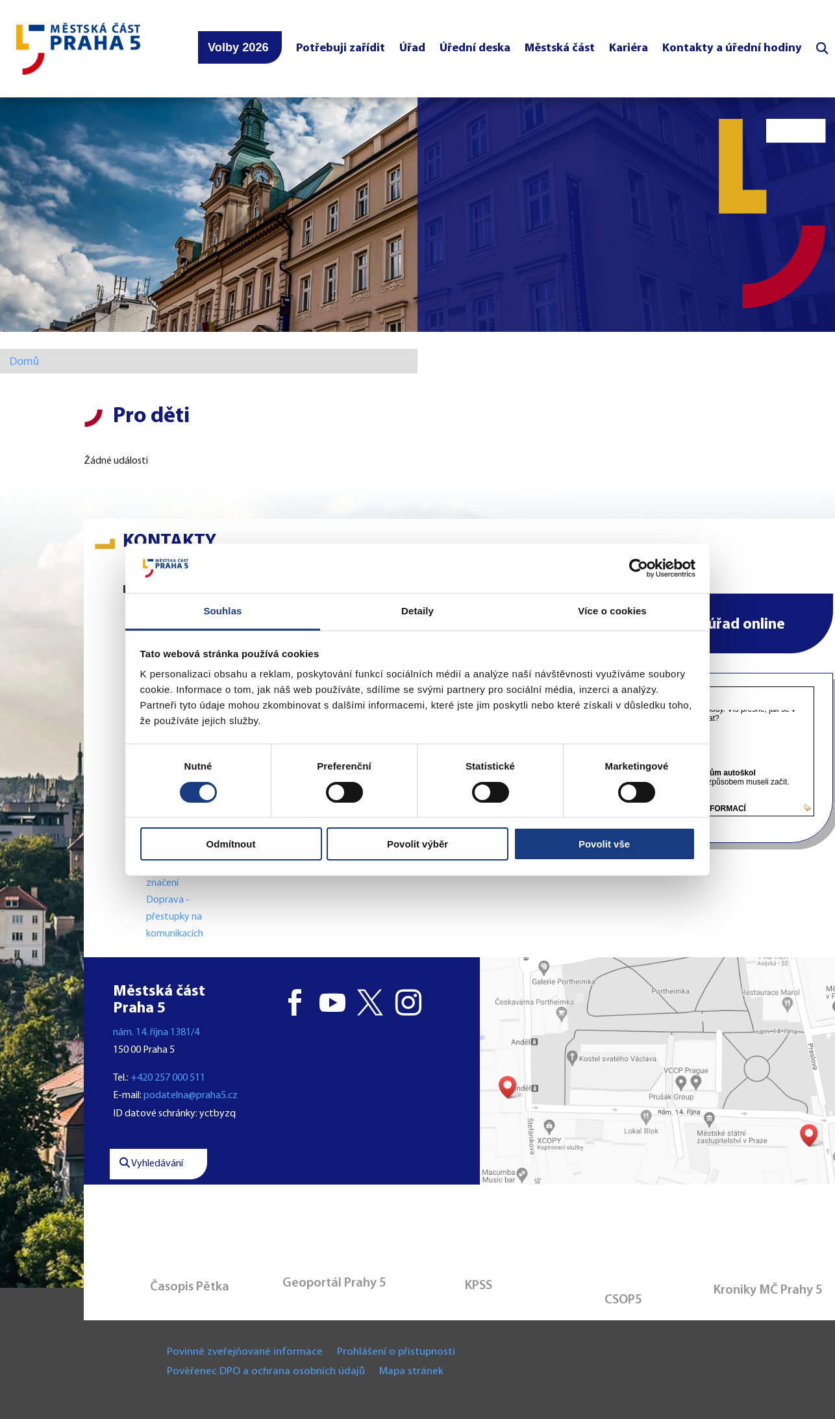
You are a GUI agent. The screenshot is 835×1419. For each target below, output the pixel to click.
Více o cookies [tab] (612, 610)
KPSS (478, 1285)
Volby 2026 (238, 47)
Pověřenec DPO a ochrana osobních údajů (266, 1372)
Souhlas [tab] (222, 610)
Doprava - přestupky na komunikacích (174, 917)
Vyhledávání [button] (151, 1164)
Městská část (560, 48)
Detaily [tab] (417, 610)
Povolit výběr (417, 843)
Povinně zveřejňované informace (245, 1352)
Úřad (412, 48)
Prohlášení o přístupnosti (396, 1352)
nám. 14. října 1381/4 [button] (156, 1032)
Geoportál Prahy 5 (334, 1283)
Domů (24, 362)
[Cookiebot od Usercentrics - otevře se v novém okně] (638, 568)
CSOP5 (623, 1300)
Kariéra (628, 48)
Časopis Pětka (189, 1287)
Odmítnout (231, 843)
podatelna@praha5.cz (190, 1095)
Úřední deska (475, 48)
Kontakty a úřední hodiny (732, 48)
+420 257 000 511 (168, 1078)
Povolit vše (604, 843)
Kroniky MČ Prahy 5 (768, 1290)
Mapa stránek (411, 1372)
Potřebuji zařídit (340, 48)
